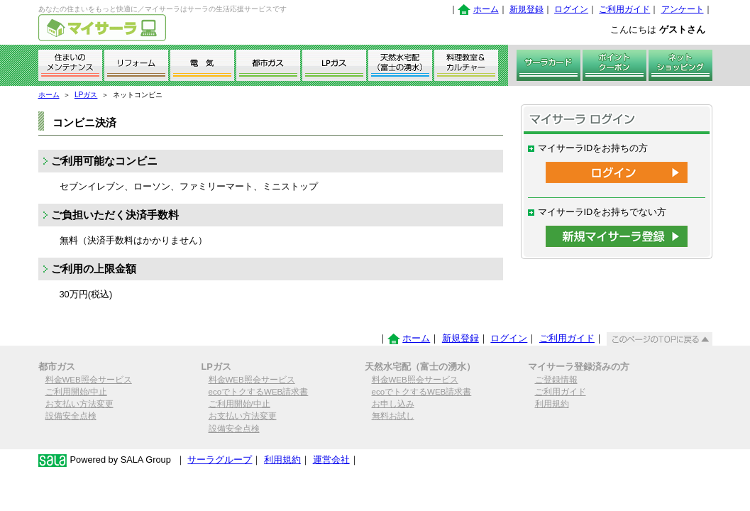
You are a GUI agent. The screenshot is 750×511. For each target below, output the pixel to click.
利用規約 (552, 404)
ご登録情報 (556, 379)
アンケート (682, 9)
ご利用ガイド (624, 9)
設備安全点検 (70, 416)
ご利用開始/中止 (76, 392)
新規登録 (526, 9)
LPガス (86, 95)
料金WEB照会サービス (88, 379)
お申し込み (393, 404)
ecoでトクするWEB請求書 (259, 392)
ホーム (486, 9)
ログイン (571, 9)
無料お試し (393, 416)
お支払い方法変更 (79, 404)
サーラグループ (219, 459)
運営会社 (331, 459)
